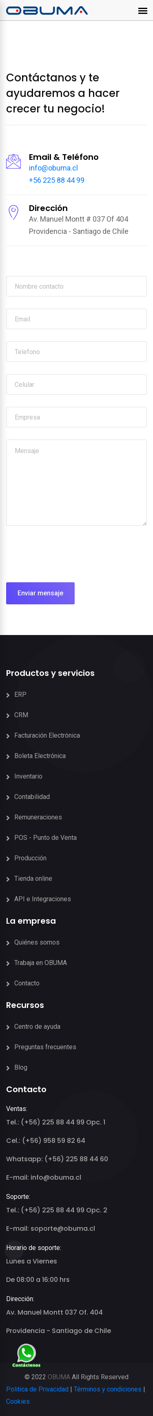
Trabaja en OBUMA (40, 963)
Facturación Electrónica (47, 735)
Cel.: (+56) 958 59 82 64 (45, 1140)
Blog (20, 1067)
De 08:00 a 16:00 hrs (38, 1279)
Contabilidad (32, 797)
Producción (30, 858)
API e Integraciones (42, 899)
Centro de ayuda (37, 1026)
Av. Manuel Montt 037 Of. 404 (54, 1312)
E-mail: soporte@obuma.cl (50, 1228)
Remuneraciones (38, 817)
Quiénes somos (37, 942)
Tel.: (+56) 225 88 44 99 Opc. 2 (56, 1210)
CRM (21, 715)
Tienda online (33, 878)
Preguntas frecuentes (45, 1047)
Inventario (28, 776)
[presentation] (68, 554)
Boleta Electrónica (40, 756)
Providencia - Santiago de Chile (58, 1330)
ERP (20, 694)
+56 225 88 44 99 (56, 180)
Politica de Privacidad (37, 1389)
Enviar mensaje (40, 593)
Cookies (18, 1401)
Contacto (27, 983)
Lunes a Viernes (31, 1261)
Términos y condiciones (108, 1389)
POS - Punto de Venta (45, 838)
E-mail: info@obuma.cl (43, 1177)
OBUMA (59, 1377)
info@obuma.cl (53, 168)
